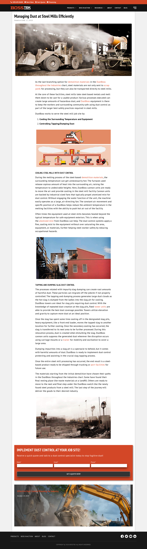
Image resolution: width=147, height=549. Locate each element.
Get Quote (40, 2)
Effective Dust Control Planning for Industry (40, 491)
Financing (51, 2)
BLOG (44, 536)
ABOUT (37, 536)
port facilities (98, 364)
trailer (66, 339)
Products (71, 8)
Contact (118, 8)
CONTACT (51, 536)
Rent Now (29, 2)
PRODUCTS (15, 536)
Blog (125, 8)
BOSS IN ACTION (27, 536)
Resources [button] (100, 8)
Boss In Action (85, 8)
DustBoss (85, 101)
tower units (100, 306)
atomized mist (46, 220)
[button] (134, 8)
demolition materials (78, 81)
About (109, 8)
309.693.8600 (17, 2)
